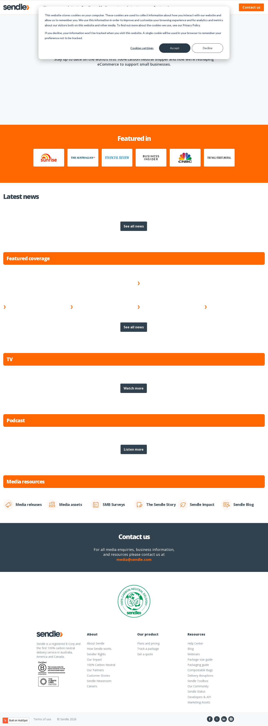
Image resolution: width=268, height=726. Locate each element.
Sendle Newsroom (99, 681)
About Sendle (95, 643)
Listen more (134, 449)
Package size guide (200, 659)
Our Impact (94, 659)
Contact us (251, 7)
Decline (207, 48)
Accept (174, 48)
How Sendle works (99, 649)
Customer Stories (98, 675)
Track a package (148, 649)
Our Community (198, 686)
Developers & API (199, 697)
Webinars (194, 654)
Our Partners (95, 670)
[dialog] (134, 33)
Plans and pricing (148, 643)
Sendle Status (196, 691)
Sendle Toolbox (198, 681)
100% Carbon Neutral (101, 665)
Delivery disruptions (200, 675)
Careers (92, 686)
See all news (134, 226)
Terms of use (42, 719)
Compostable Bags (200, 670)
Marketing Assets (199, 702)
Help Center (195, 643)
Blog (191, 649)
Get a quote (145, 654)
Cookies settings (142, 48)
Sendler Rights (96, 654)
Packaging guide (198, 665)
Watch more (134, 388)
